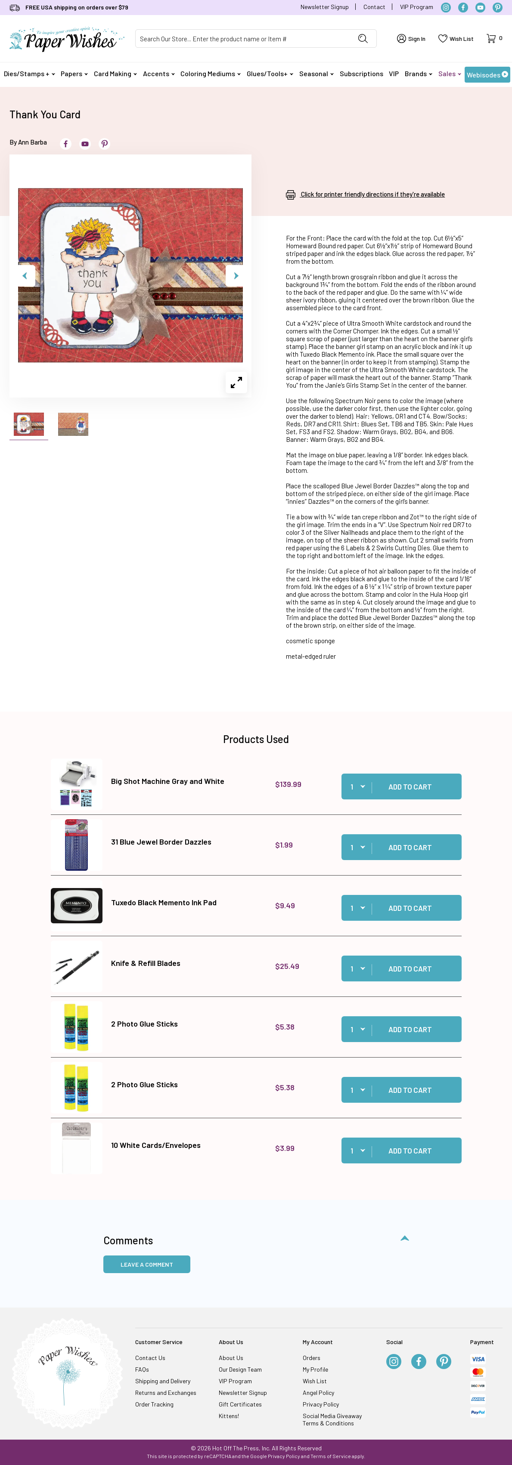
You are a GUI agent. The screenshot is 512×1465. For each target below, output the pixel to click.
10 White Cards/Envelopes (156, 1145)
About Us (231, 1357)
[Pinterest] (498, 7)
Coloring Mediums (210, 73)
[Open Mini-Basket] (495, 38)
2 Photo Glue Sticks (144, 1023)
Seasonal (316, 73)
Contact (374, 6)
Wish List (315, 1381)
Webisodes (487, 75)
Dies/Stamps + (29, 73)
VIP (394, 73)
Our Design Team (240, 1369)
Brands (418, 73)
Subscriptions (361, 73)
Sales (449, 73)
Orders (311, 1357)
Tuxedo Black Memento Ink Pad (164, 902)
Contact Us (150, 1357)
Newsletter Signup (325, 6)
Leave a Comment (147, 1264)
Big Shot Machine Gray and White (167, 781)
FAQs (142, 1369)
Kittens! (229, 1415)
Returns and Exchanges (165, 1392)
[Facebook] (463, 7)
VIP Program (416, 6)
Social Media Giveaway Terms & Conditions (332, 1419)
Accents (159, 73)
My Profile (315, 1369)
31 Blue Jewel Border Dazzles (161, 841)
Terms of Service (330, 1456)
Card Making (115, 73)
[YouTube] (480, 7)
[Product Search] (243, 38)
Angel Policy (318, 1392)
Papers (74, 73)
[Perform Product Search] (363, 38)
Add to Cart (410, 786)
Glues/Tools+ (270, 73)
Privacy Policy (321, 1404)
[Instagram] (446, 7)
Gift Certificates (240, 1404)
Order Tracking (154, 1404)
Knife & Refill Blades (145, 963)
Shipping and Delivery (162, 1381)
